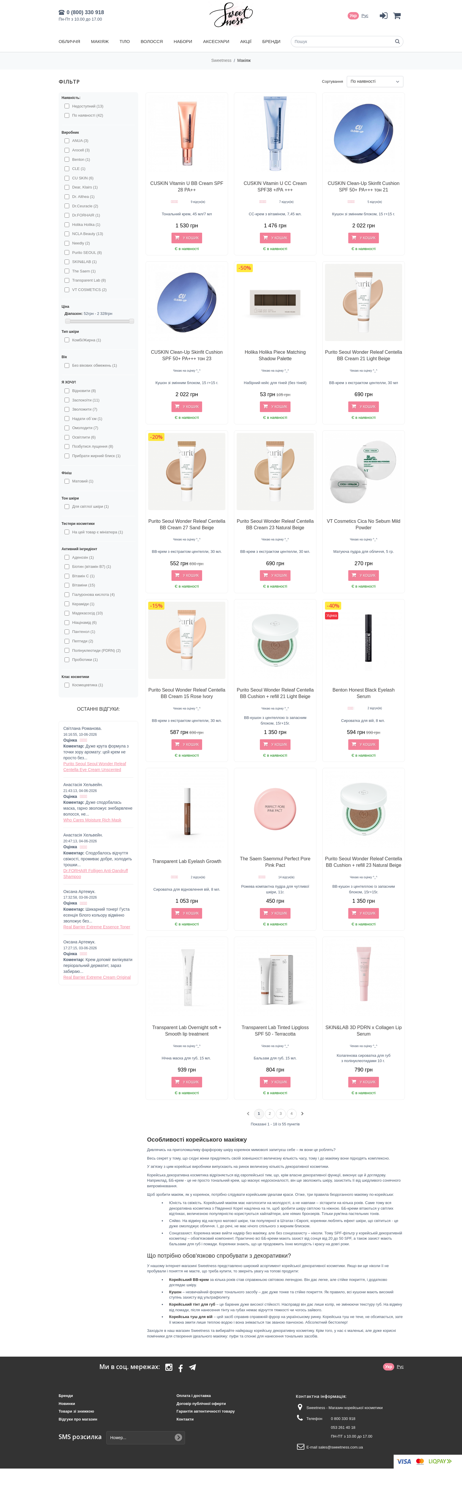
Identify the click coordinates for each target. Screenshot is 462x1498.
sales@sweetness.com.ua (340, 1447)
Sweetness (221, 60)
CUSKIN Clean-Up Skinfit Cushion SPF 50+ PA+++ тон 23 (187, 355)
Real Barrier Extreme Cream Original (97, 977)
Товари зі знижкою (76, 1411)
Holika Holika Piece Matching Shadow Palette (275, 355)
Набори (183, 41)
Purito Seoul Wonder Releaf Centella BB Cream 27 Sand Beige (186, 524)
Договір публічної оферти (201, 1403)
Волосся (152, 41)
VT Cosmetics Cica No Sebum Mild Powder (363, 524)
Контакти (185, 1419)
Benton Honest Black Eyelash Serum (364, 693)
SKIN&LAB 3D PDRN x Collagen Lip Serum (364, 1030)
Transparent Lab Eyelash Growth (186, 861)
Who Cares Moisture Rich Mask (92, 820)
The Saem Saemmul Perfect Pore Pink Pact (275, 862)
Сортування (332, 81)
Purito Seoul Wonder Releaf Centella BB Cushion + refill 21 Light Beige (275, 693)
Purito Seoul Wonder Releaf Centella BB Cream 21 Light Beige (363, 355)
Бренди (271, 41)
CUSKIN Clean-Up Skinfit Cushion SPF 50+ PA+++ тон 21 (364, 186)
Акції (245, 41)
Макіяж (100, 41)
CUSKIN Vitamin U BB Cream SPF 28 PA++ (186, 186)
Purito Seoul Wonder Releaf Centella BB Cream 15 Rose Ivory (186, 693)
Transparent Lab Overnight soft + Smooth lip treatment (187, 1030)
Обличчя (69, 41)
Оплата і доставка (193, 1395)
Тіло (125, 41)
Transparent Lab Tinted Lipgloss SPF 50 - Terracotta (275, 1030)
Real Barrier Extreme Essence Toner (96, 927)
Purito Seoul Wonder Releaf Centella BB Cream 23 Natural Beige (275, 524)
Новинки (67, 1403)
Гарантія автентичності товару (205, 1411)
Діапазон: (74, 313)
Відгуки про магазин (78, 1419)
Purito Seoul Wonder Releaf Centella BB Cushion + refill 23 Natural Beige (363, 862)
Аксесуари (216, 41)
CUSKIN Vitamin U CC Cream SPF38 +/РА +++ (275, 186)
